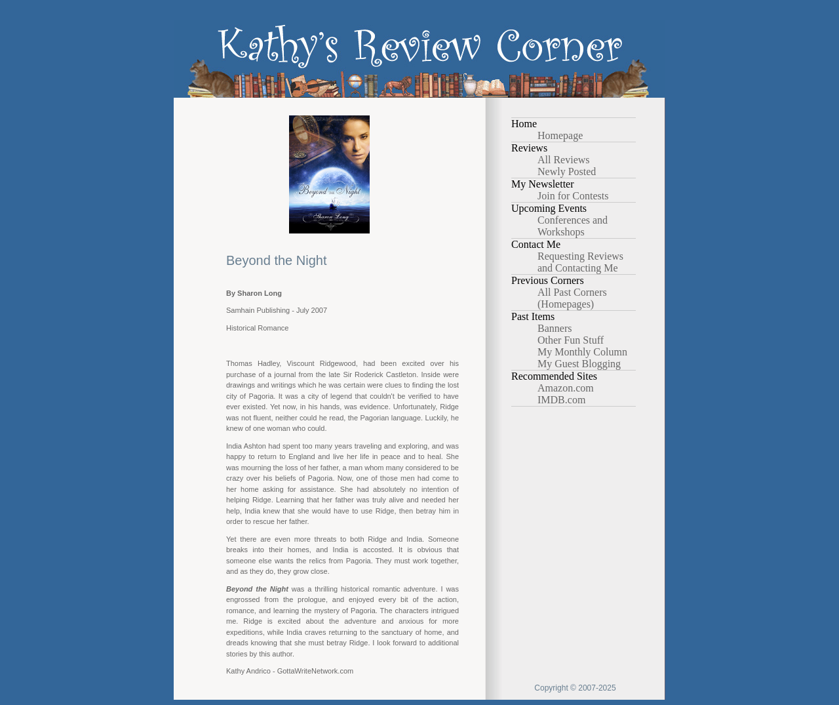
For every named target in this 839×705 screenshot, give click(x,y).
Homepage (560, 135)
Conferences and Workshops (572, 225)
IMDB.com (561, 399)
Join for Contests (572, 195)
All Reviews (563, 159)
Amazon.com (565, 387)
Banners (554, 328)
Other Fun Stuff (570, 340)
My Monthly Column (582, 351)
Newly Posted (566, 171)
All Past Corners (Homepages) (572, 298)
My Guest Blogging (579, 363)
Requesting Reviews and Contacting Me (580, 262)
